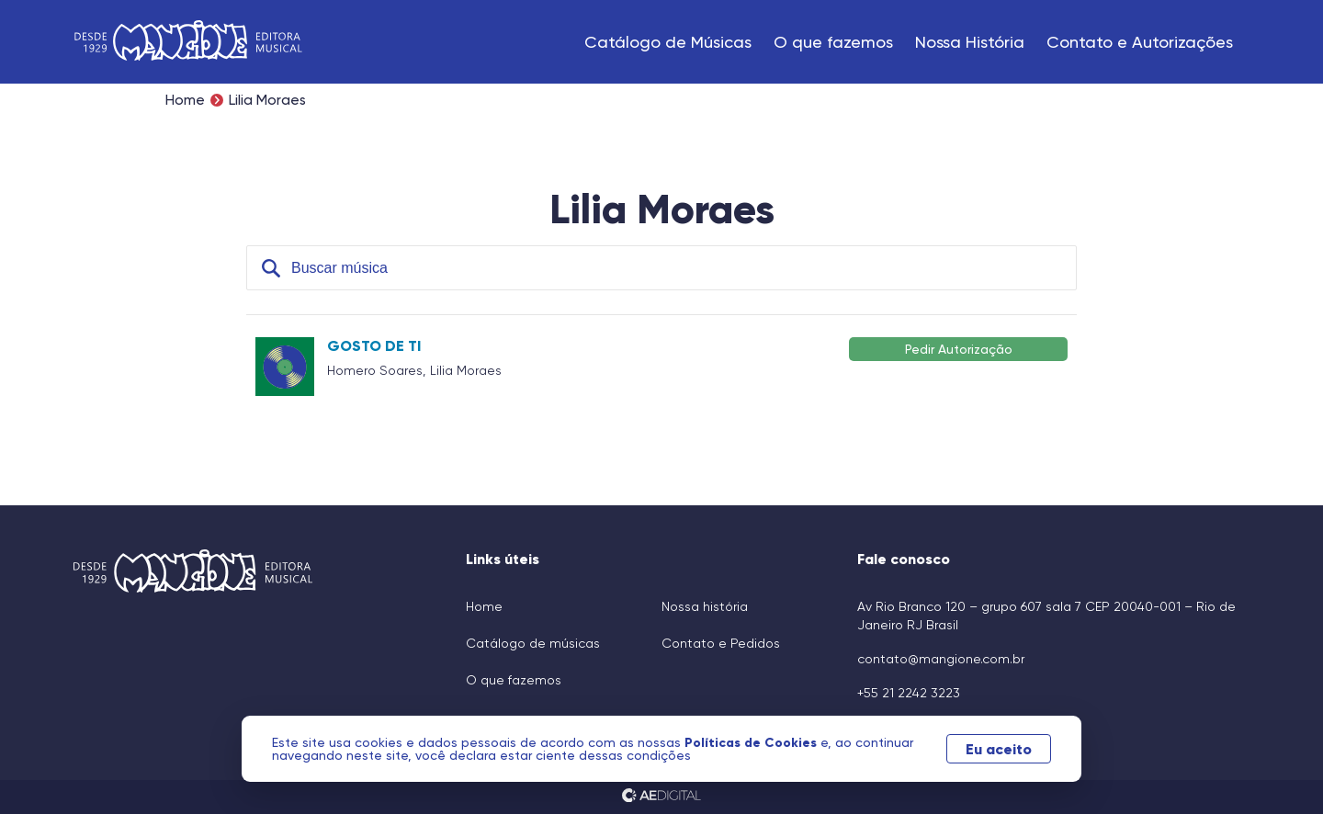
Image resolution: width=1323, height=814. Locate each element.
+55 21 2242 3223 (908, 692)
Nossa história (705, 606)
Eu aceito (994, 749)
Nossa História (969, 41)
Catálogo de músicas (533, 643)
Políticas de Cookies (758, 742)
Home (185, 100)
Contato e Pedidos (721, 643)
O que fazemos (833, 41)
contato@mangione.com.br (940, 658)
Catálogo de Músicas (668, 41)
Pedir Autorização (958, 348)
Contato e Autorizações (1139, 41)
